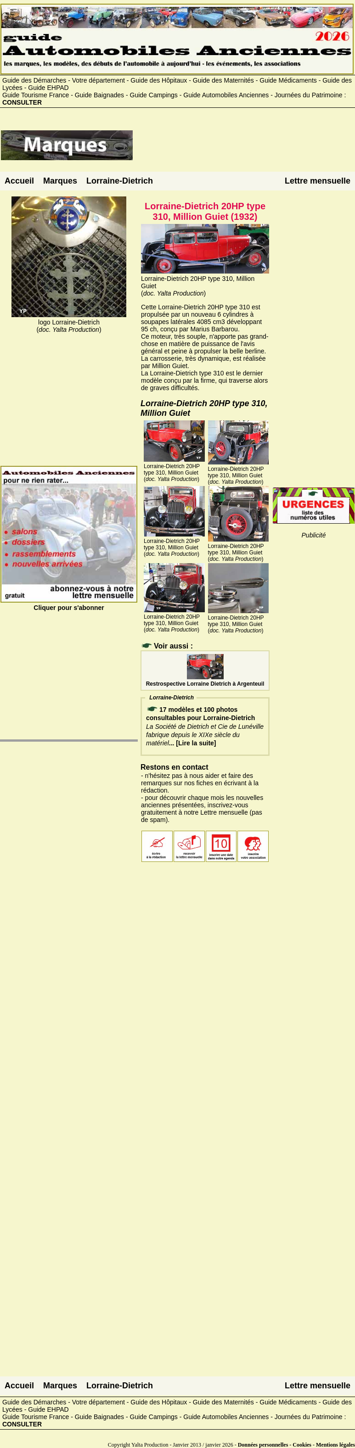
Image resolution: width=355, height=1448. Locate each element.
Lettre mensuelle (317, 180)
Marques (60, 180)
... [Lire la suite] (192, 743)
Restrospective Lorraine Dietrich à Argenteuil (205, 680)
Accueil (19, 180)
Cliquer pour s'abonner (68, 604)
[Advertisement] (244, 148)
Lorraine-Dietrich (119, 180)
